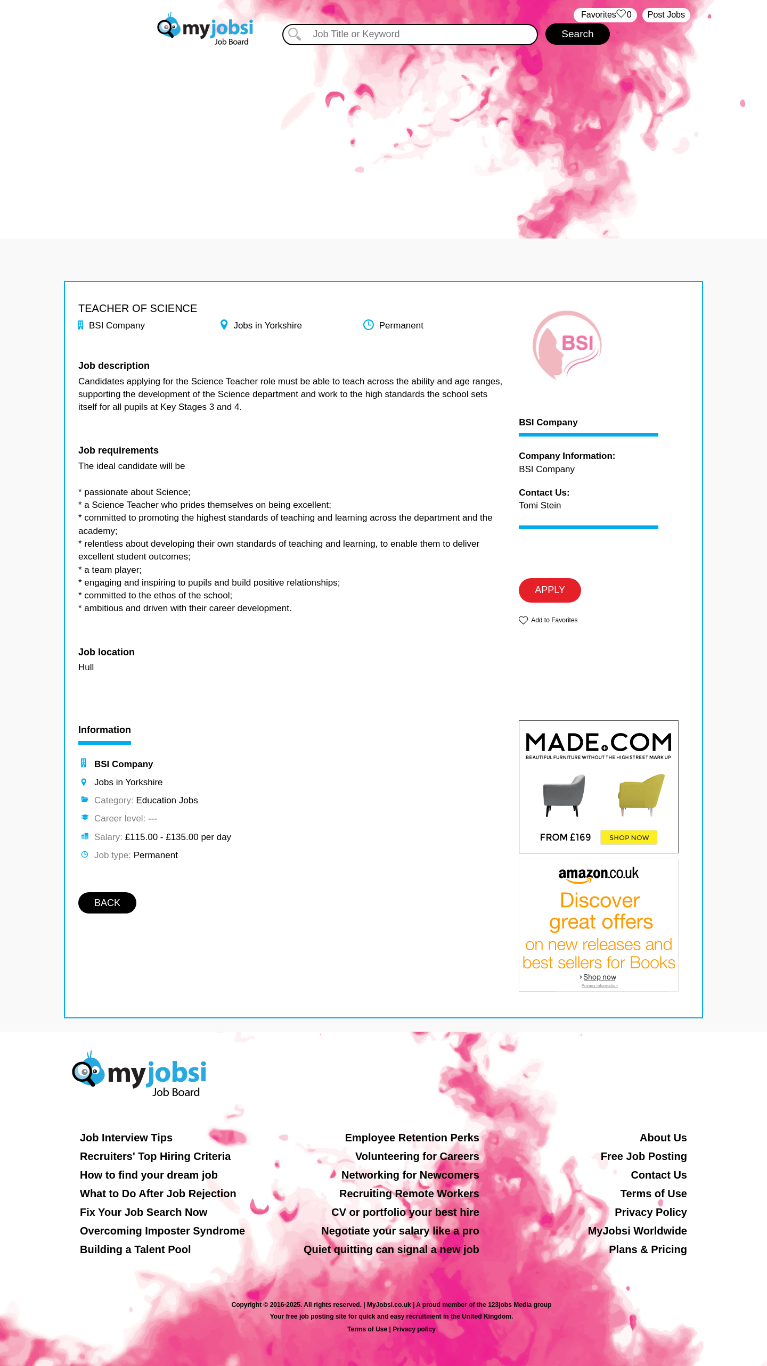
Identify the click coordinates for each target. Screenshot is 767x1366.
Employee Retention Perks (412, 1137)
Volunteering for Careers (417, 1156)
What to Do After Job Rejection (158, 1193)
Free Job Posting (644, 1156)
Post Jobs (666, 14)
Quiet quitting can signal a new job (391, 1249)
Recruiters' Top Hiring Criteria (155, 1156)
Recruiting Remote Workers (409, 1193)
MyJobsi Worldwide (637, 1231)
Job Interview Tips (126, 1137)
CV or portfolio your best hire (405, 1212)
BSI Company (548, 422)
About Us (663, 1137)
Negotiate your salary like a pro (400, 1231)
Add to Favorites (554, 620)
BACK (107, 903)
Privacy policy (414, 1329)
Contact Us (659, 1175)
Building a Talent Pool (135, 1249)
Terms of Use (654, 1193)
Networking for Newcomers (410, 1175)
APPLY (550, 590)
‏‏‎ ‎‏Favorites (605, 15)
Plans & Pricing (648, 1249)
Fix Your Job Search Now (143, 1212)
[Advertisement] (383, 137)
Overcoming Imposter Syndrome (162, 1231)
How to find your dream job (149, 1175)
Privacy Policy (651, 1212)
